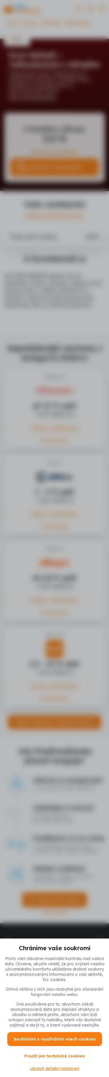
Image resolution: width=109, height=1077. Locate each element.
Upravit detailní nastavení (54, 1068)
